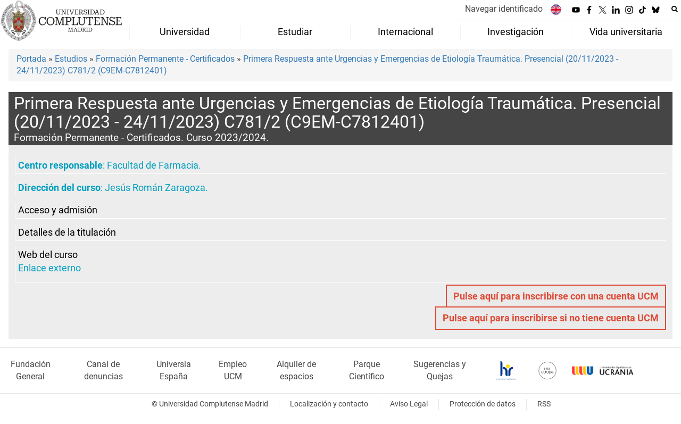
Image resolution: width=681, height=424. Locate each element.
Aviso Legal (409, 404)
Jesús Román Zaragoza (155, 187)
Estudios (71, 59)
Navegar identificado (504, 9)
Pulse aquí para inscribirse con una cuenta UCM (556, 296)
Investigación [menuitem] (515, 32)
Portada (31, 59)
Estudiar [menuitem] (295, 32)
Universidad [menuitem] (185, 32)
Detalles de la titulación (67, 232)
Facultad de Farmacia (152, 165)
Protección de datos (483, 404)
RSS (544, 404)
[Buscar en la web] (674, 9)
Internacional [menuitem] (405, 32)
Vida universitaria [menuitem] (625, 32)
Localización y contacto (329, 404)
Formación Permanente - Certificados (165, 59)
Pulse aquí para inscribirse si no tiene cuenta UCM (551, 318)
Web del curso (48, 255)
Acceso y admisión (57, 210)
